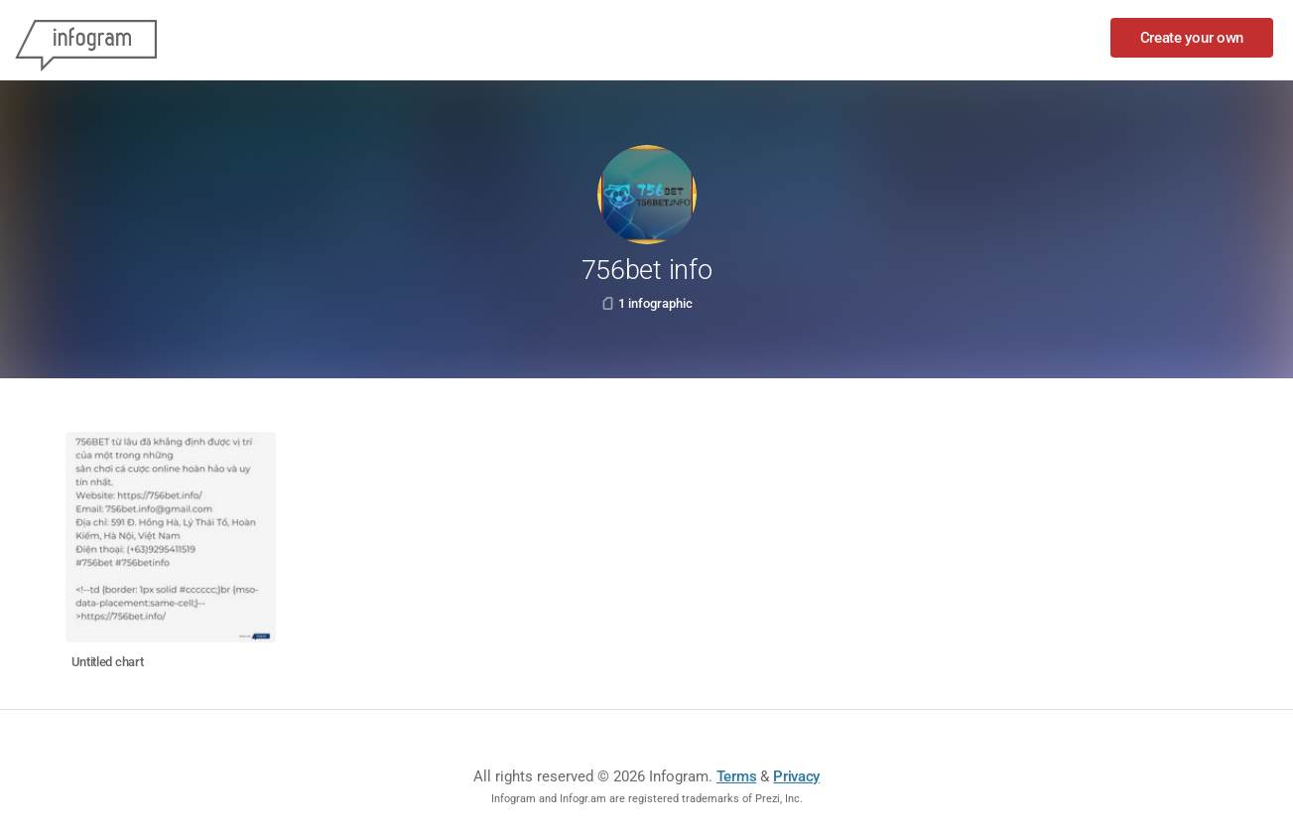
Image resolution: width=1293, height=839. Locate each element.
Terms (736, 776)
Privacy (796, 776)
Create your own (1192, 38)
